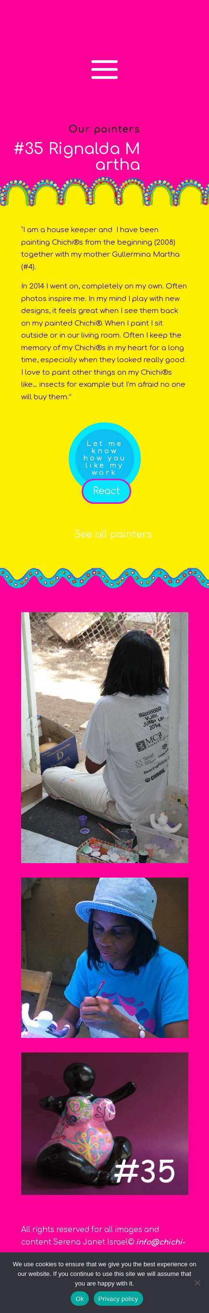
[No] (197, 1282)
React (106, 491)
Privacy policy (118, 1298)
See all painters (113, 534)
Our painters (104, 129)
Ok (79, 1298)
